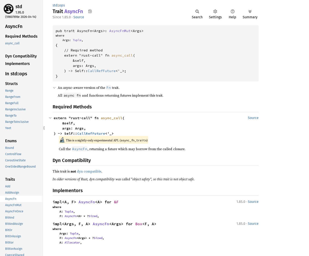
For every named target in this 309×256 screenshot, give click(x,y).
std (18, 6)
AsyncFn (87, 201)
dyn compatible (89, 171)
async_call (122, 55)
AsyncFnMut (120, 31)
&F (116, 201)
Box (138, 223)
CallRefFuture (102, 71)
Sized (93, 216)
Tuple (77, 40)
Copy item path (90, 11)
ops (62, 5)
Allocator (72, 242)
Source (78, 17)
